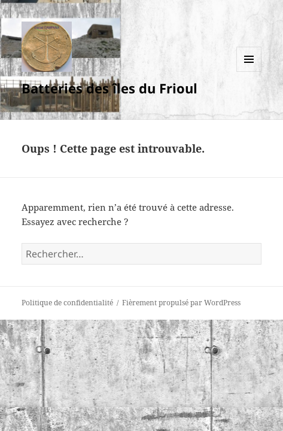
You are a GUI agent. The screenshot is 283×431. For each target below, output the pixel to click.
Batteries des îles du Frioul (109, 88)
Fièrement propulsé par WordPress (181, 303)
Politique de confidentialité (67, 303)
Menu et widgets (249, 71)
